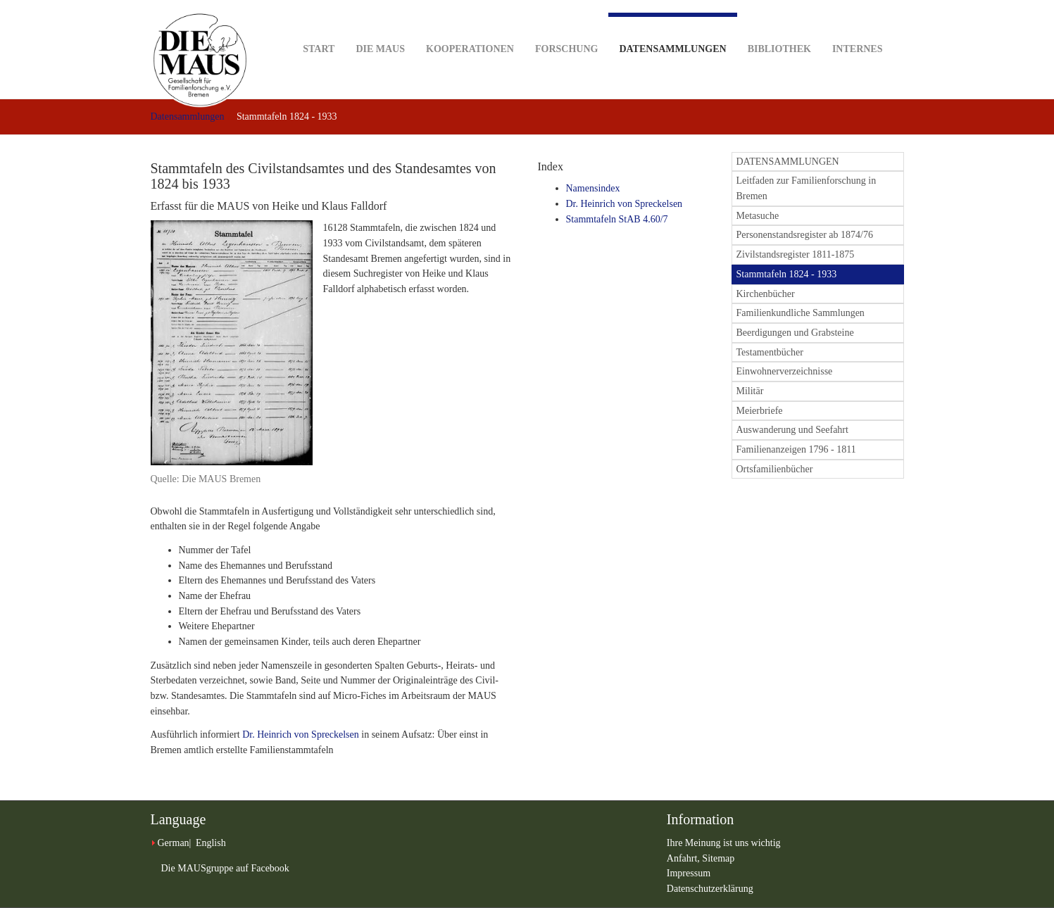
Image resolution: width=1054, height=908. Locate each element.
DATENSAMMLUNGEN (787, 161)
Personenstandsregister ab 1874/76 (804, 234)
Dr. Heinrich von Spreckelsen (300, 734)
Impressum (688, 873)
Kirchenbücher (765, 294)
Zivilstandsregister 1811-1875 (795, 254)
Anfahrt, (685, 858)
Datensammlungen (672, 33)
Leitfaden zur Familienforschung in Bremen (806, 188)
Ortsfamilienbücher (774, 469)
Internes (857, 27)
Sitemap (718, 858)
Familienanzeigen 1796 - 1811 (796, 449)
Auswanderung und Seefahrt (792, 429)
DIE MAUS (380, 27)
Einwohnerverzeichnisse (784, 371)
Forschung (566, 27)
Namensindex (593, 188)
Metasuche (757, 215)
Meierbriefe (759, 410)
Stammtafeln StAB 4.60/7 (617, 219)
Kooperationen (470, 27)
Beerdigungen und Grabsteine (795, 332)
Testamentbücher (769, 352)
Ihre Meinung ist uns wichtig (724, 843)
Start (318, 27)
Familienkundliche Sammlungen (800, 313)
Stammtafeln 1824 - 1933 (786, 274)
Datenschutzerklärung (710, 888)
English (211, 843)
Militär (750, 391)
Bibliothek (779, 27)
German (173, 843)
